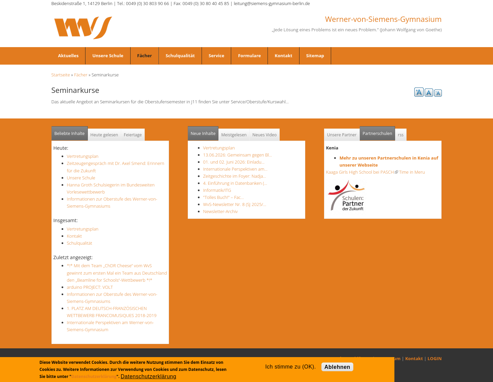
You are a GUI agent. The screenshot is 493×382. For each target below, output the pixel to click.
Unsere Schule (107, 56)
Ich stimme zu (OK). (290, 367)
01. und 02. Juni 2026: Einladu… (234, 162)
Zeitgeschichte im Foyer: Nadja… (234, 176)
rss (400, 135)
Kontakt (283, 56)
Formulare (249, 56)
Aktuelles (68, 56)
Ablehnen (337, 367)
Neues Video (264, 135)
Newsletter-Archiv (220, 211)
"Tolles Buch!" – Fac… (223, 197)
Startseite (60, 75)
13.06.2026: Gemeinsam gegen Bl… (237, 155)
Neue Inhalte (203, 133)
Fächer (144, 56)
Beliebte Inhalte (70, 133)
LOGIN (435, 358)
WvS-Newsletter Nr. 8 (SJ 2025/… (235, 204)
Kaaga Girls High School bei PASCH (362, 172)
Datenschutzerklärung (93, 376)
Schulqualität (180, 56)
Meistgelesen (234, 135)
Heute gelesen (104, 135)
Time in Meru (411, 172)
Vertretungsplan (83, 156)
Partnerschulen (379, 131)
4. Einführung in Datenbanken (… (235, 183)
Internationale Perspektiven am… (235, 169)
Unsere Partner (342, 135)
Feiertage (133, 135)
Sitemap (315, 56)
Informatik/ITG (217, 190)
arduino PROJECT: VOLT (90, 287)
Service (216, 56)
